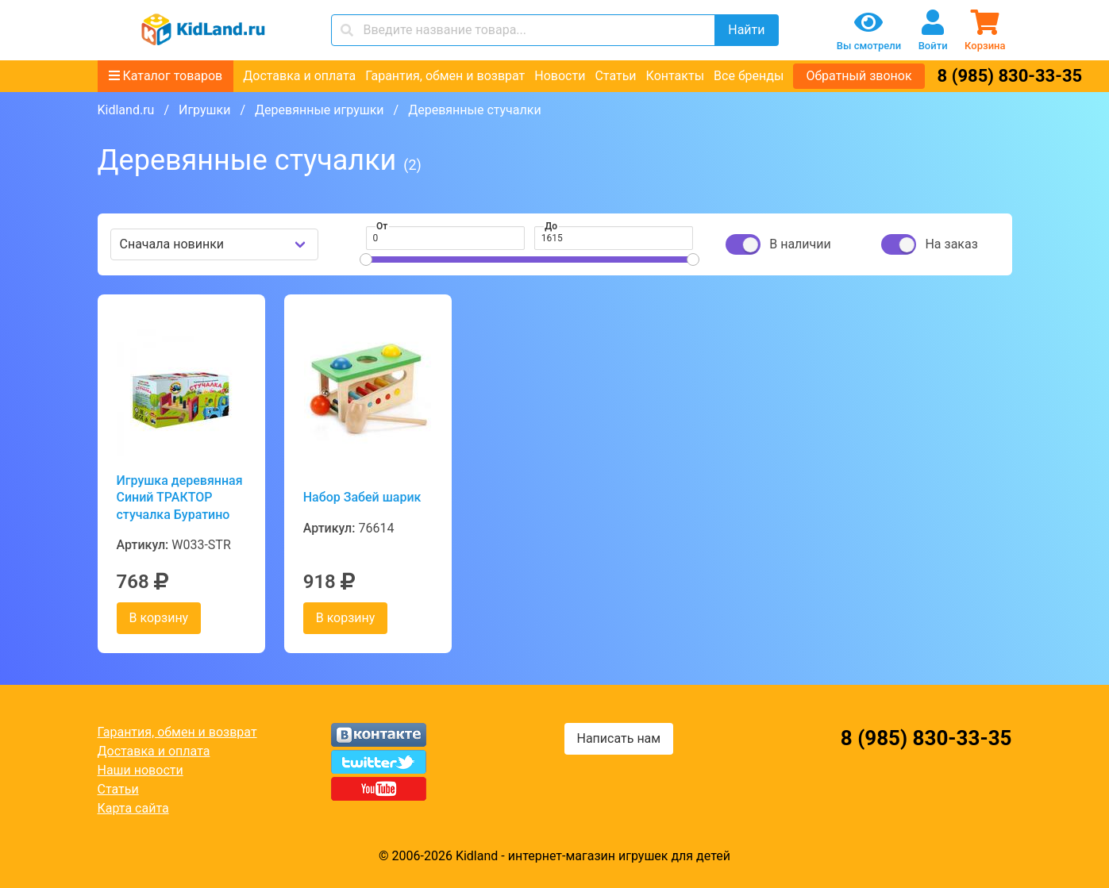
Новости (559, 75)
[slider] (366, 259)
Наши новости (140, 770)
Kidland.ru (126, 109)
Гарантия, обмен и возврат (445, 75)
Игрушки (204, 109)
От (381, 226)
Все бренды (749, 75)
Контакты (675, 75)
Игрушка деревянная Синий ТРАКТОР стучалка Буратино (180, 497)
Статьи (615, 75)
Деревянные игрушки (319, 109)
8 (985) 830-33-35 (1010, 76)
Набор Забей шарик (362, 497)
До (551, 226)
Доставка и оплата (299, 75)
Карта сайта (133, 808)
